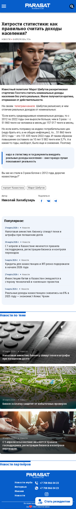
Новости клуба (23, 482)
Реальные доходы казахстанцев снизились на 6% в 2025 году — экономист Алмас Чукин (37, 294)
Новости (20, 495)
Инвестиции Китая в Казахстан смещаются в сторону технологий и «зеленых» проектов (33, 280)
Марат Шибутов (36, 187)
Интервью (21, 486)
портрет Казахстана (13, 187)
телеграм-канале (24, 106)
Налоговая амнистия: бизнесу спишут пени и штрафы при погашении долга (33, 233)
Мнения (19, 491)
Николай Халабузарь (18, 200)
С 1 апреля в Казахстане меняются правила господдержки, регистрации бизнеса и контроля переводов (35, 249)
